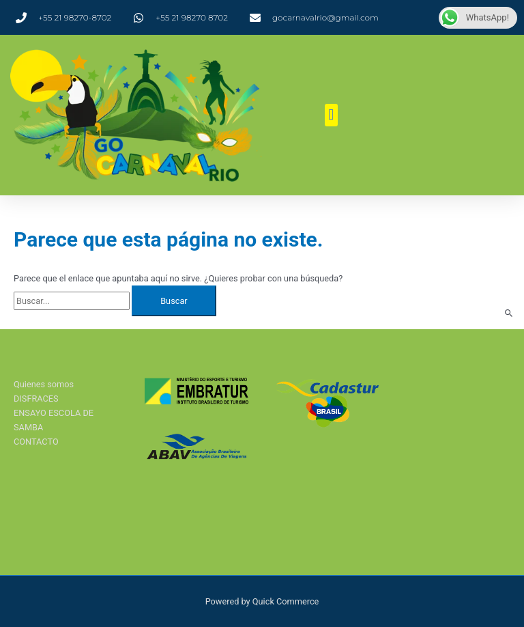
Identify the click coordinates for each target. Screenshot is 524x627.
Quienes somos (44, 384)
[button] (331, 115)
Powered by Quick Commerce (262, 601)
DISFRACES (36, 398)
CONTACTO (36, 441)
